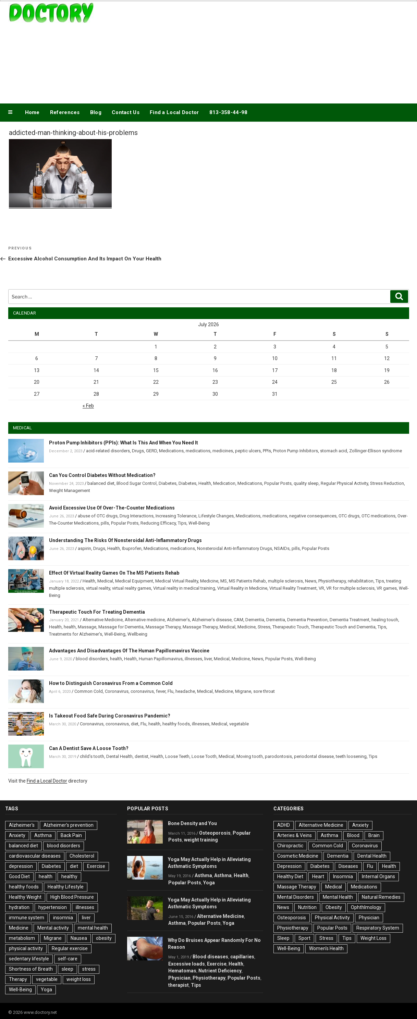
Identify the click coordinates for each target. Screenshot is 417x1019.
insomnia (63, 917)
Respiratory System (377, 928)
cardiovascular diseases (35, 856)
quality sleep (306, 483)
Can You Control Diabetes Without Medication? (102, 475)
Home (32, 112)
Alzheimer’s (178, 619)
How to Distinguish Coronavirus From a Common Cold (111, 683)
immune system (26, 917)
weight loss (78, 979)
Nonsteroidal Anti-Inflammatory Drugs (234, 548)
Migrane (243, 691)
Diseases (348, 866)
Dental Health (119, 756)
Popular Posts (278, 483)
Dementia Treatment (349, 619)
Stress (264, 626)
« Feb (88, 405)
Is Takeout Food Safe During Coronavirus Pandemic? (109, 716)
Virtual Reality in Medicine (242, 588)
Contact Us (125, 112)
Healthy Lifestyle (66, 886)
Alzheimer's (22, 825)
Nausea (79, 938)
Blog (95, 112)
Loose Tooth (204, 756)
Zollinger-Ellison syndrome (375, 450)
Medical (105, 581)
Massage (87, 626)
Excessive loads (186, 964)
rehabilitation (360, 581)
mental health (93, 928)
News (310, 581)
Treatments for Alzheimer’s (75, 634)
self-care (67, 958)
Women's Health (326, 948)
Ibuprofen (132, 548)
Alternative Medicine (103, 619)
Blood (353, 835)
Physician (179, 978)
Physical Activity (332, 917)
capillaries (242, 956)
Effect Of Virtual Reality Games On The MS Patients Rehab (114, 573)
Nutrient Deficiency (220, 970)
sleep (67, 969)
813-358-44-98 (228, 112)
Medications (171, 450)
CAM (238, 619)
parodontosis (278, 756)
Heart (318, 876)
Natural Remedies (381, 897)
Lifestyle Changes (216, 515)
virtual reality (98, 588)
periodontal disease (314, 756)
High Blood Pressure (72, 897)
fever (160, 691)
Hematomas (182, 970)
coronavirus (142, 691)
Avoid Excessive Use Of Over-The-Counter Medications (112, 508)
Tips (182, 523)
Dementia (254, 619)
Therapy (18, 979)
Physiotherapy (332, 581)
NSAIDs (282, 548)
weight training (201, 840)
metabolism (22, 938)
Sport (304, 938)
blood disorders (92, 658)
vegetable (239, 723)
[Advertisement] (277, 51)
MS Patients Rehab (247, 581)
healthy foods (176, 723)
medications (198, 450)
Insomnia (343, 876)
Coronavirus (116, 691)
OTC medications (378, 515)
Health (204, 483)
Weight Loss (373, 938)
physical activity (26, 948)
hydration (19, 907)
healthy (69, 876)
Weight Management (69, 490)
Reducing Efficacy (158, 523)
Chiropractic (290, 845)
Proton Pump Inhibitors (295, 450)
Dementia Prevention (307, 619)
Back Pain (71, 835)
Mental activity (53, 928)
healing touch (384, 619)
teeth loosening (351, 756)
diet (134, 723)
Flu (170, 691)
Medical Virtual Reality (176, 581)
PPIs (267, 450)
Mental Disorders (295, 897)
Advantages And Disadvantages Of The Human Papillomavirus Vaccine (129, 650)
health (70, 626)
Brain (374, 835)
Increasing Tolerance (176, 515)
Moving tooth (249, 756)
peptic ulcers (248, 450)
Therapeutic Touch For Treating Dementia (97, 612)
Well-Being (199, 523)
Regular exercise (70, 948)
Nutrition (307, 907)
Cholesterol (82, 856)
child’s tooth (92, 756)
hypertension (52, 907)
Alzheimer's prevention (69, 825)
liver (208, 658)
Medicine (209, 581)
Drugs (138, 450)
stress (89, 969)
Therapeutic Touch (290, 626)
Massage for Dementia (121, 626)
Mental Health (338, 897)
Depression (289, 866)
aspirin (84, 548)
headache (185, 691)
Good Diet (19, 876)
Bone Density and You (192, 823)
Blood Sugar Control (136, 483)
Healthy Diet (290, 876)
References (65, 112)
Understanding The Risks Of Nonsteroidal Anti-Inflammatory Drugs (125, 540)
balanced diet (100, 483)
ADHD (283, 825)
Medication (224, 483)
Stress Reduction (387, 483)
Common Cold (88, 691)
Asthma (43, 835)
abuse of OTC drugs (98, 515)
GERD (151, 450)
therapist (178, 985)
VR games (387, 588)
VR (321, 588)
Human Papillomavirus (161, 658)
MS (223, 581)
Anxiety (17, 835)
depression (21, 866)
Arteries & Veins (294, 835)
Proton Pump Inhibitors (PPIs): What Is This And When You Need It (123, 442)
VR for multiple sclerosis (350, 588)
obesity (104, 938)
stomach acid (333, 450)
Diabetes (167, 483)
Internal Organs (378, 876)
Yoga (46, 989)
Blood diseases (210, 956)
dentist (141, 756)
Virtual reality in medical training (184, 588)
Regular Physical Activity (344, 483)
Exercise (96, 866)
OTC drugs (349, 515)
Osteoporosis (215, 833)
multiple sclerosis (285, 581)
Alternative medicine (145, 619)
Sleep (283, 938)
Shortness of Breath (31, 969)
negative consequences (312, 515)
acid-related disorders (108, 450)
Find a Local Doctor (174, 112)
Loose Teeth (177, 756)
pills (105, 523)
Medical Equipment (134, 581)
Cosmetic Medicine (297, 856)
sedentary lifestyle (29, 958)
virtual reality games (131, 588)
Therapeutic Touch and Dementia (343, 626)
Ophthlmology (366, 907)
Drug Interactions (137, 515)
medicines (222, 450)
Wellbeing (137, 634)
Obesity (334, 907)
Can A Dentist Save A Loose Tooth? (88, 748)
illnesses (193, 658)
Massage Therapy (163, 626)
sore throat (264, 691)
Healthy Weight (25, 897)
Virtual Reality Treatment (293, 588)
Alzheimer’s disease (212, 619)
